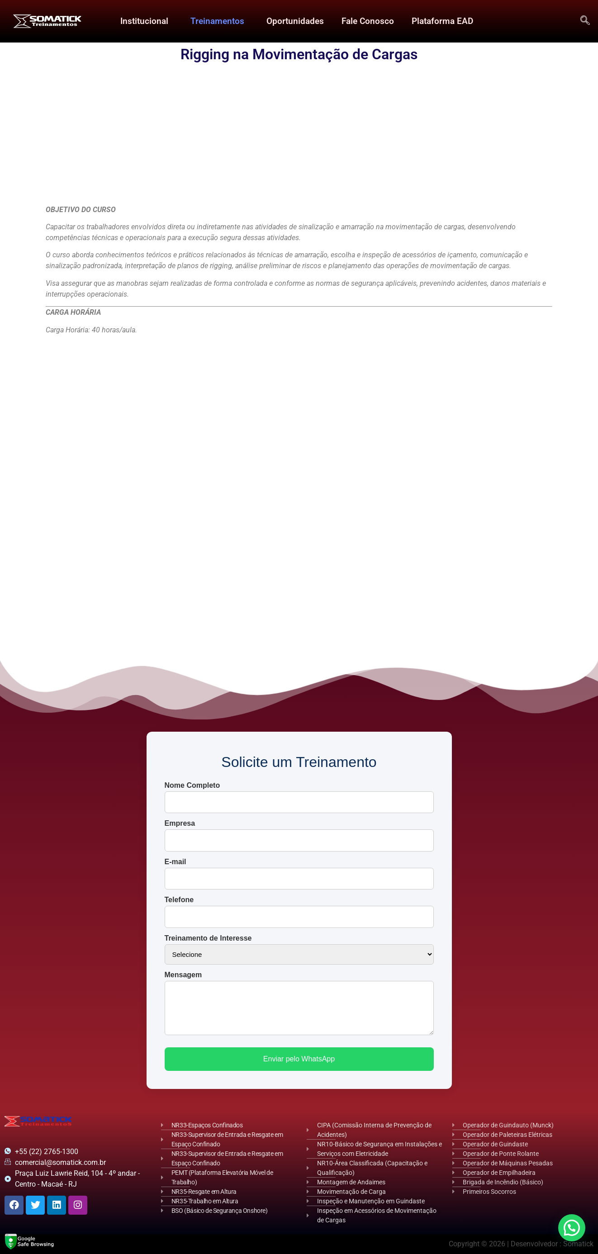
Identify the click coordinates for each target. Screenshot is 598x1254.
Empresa (180, 823)
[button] (146, 21)
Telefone (179, 900)
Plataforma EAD (442, 21)
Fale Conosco (367, 21)
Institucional (144, 21)
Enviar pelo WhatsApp (299, 1059)
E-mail (175, 862)
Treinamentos (217, 21)
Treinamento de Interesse (208, 938)
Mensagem (183, 975)
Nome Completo (192, 785)
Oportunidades (294, 21)
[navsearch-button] (585, 21)
